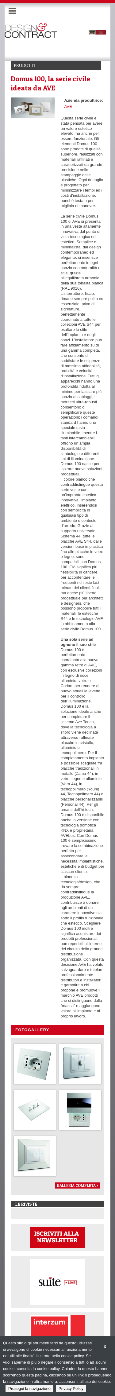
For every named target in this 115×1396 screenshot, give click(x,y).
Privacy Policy (71, 1388)
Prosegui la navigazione (29, 1388)
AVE (68, 106)
